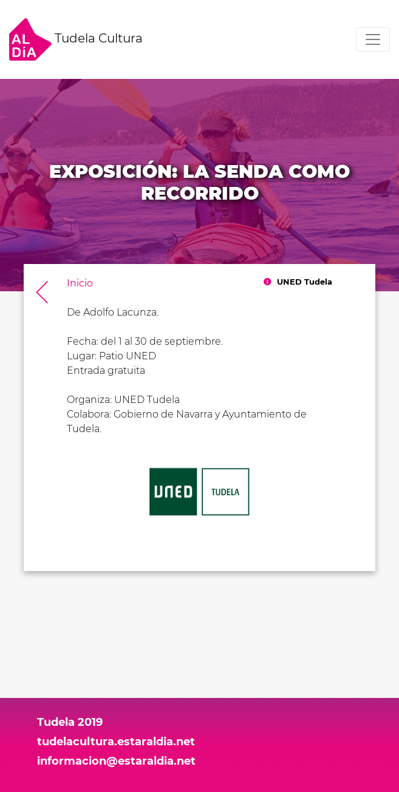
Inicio (80, 283)
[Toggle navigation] (373, 39)
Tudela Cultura (76, 39)
